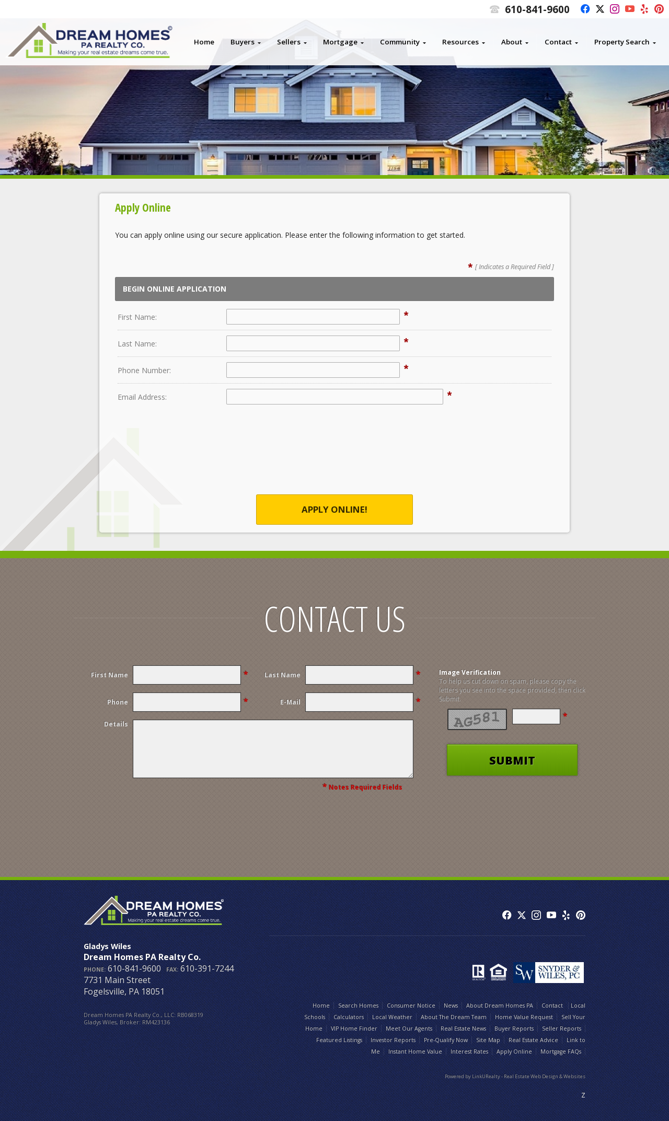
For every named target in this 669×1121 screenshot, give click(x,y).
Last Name (282, 675)
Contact (558, 42)
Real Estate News (463, 1028)
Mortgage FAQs (560, 1051)
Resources (460, 42)
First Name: (137, 317)
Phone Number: (144, 370)
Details (116, 724)
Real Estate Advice (533, 1040)
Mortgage (340, 42)
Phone (117, 702)
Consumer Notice (411, 1005)
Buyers (242, 42)
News (451, 1005)
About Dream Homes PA (499, 1005)
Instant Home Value (415, 1051)
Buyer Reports (514, 1028)
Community (400, 42)
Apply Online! (334, 509)
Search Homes (358, 1005)
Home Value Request (524, 1017)
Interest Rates (469, 1051)
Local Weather (392, 1017)
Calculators (348, 1017)
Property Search (622, 42)
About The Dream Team (454, 1017)
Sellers (289, 42)
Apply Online (514, 1051)
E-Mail (290, 702)
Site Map (488, 1040)
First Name (109, 675)
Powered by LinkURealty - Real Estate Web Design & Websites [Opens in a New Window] (515, 1076)
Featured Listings (339, 1040)
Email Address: (142, 397)
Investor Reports (393, 1040)
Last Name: (137, 344)
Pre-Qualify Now (446, 1040)
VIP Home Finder (354, 1028)
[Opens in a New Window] (582, 9)
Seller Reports (561, 1028)
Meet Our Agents (409, 1028)
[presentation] (334, 456)
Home (204, 42)
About (511, 42)
